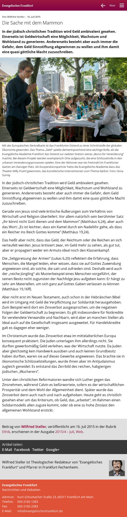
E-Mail (7, 449)
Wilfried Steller (16, 16)
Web (79, 431)
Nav (112, 5)
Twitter (38, 449)
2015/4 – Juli (64, 431)
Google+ (52, 449)
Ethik (6, 431)
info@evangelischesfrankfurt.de (40, 511)
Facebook (22, 449)
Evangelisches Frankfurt (17, 5)
